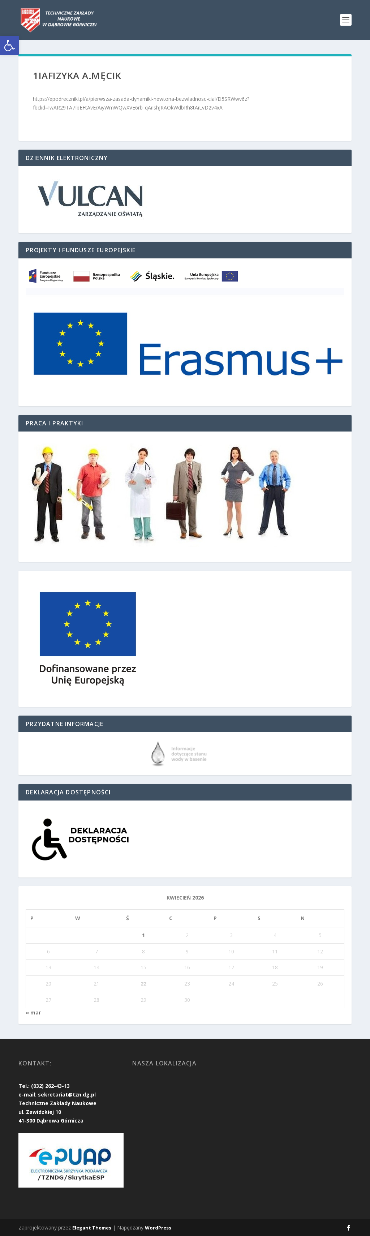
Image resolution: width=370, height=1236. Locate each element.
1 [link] (143, 935)
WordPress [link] (158, 1227)
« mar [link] (33, 1012)
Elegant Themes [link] (91, 1227)
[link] (9, 45)
